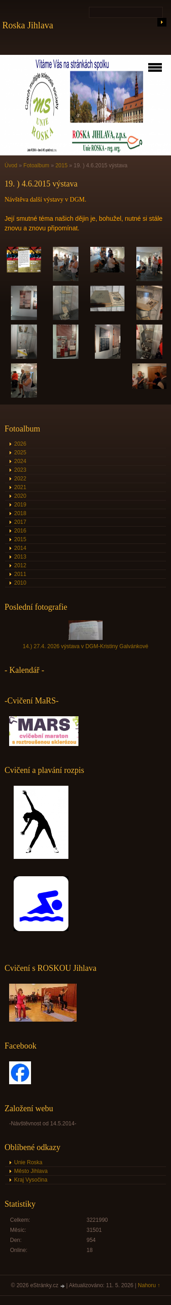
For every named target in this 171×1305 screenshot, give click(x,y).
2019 (20, 504)
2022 (20, 478)
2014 (20, 548)
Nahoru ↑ (149, 1285)
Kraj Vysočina (30, 1180)
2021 (20, 487)
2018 (20, 513)
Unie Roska (28, 1162)
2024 (20, 461)
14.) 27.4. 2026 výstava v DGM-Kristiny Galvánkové (85, 646)
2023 (20, 470)
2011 (20, 574)
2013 (20, 557)
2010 (20, 583)
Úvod (11, 165)
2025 (20, 452)
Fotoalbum (36, 165)
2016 (20, 530)
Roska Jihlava (27, 25)
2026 (20, 444)
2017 (20, 522)
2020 (20, 496)
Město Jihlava (30, 1171)
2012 (20, 565)
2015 (61, 165)
